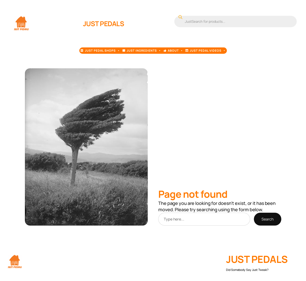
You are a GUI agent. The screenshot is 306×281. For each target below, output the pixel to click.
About (175, 50)
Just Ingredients (144, 50)
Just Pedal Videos (208, 50)
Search (267, 219)
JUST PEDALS (103, 23)
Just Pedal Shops (102, 50)
